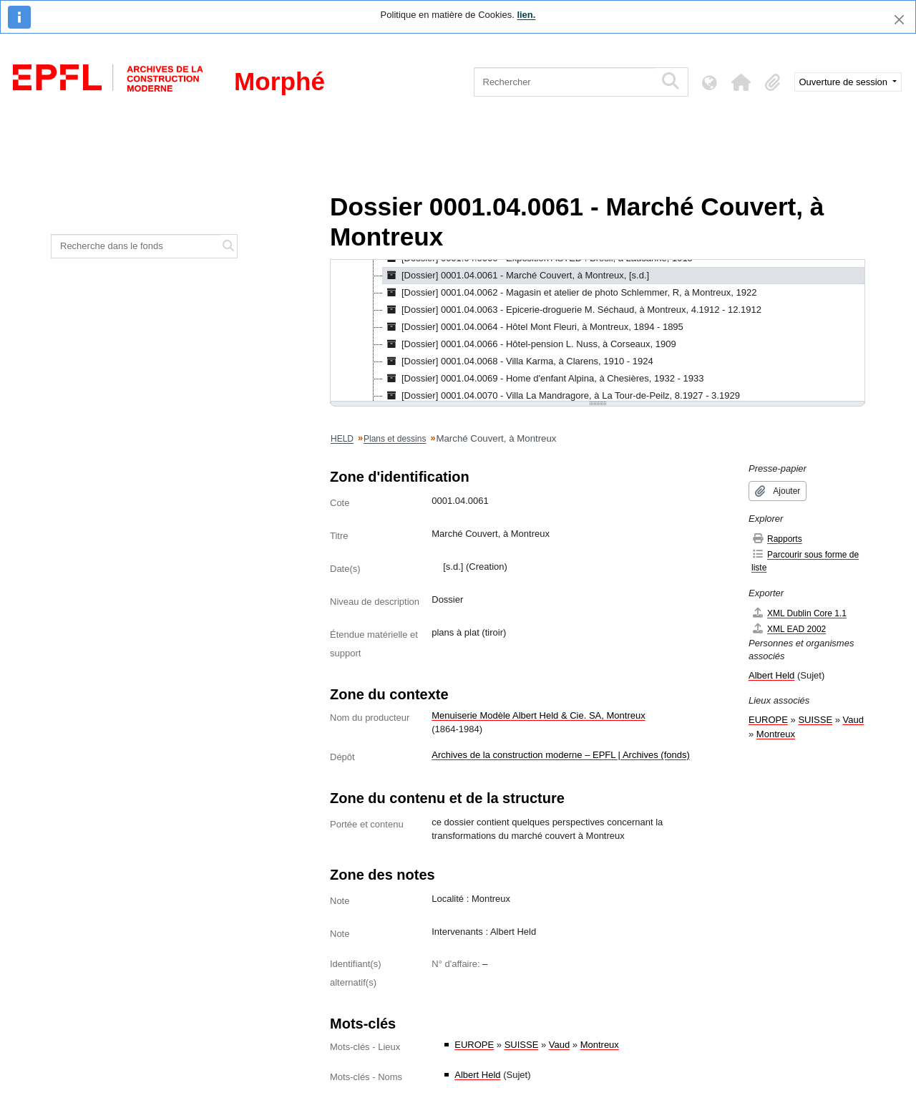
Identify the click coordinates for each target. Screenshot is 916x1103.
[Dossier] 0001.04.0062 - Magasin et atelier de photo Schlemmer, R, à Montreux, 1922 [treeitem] (569, 292)
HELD (342, 439)
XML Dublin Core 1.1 (799, 613)
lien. (526, 14)
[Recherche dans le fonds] (136, 246)
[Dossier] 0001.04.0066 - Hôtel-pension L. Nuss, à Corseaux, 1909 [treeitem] (529, 344)
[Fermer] (899, 20)
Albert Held (477, 1074)
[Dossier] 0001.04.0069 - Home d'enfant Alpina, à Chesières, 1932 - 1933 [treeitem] (543, 378)
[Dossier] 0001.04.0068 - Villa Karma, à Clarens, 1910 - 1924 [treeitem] (518, 361)
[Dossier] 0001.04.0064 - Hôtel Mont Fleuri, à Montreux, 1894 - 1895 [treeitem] (533, 327)
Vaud (559, 1044)
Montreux (599, 1044)
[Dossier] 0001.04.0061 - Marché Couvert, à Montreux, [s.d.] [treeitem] (516, 275)
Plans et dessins (395, 439)
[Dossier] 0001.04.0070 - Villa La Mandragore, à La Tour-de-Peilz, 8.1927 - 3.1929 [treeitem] (561, 395)
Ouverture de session (844, 82)
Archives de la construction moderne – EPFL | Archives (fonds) (561, 754)
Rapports (776, 538)
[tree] (597, 331)
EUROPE (474, 1044)
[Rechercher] (564, 82)
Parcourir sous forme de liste (805, 561)
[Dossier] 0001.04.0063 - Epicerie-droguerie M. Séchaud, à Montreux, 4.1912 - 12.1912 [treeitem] (572, 310)
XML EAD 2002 (788, 628)
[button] (741, 82)
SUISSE (522, 1044)
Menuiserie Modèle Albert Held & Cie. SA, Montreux (538, 715)
